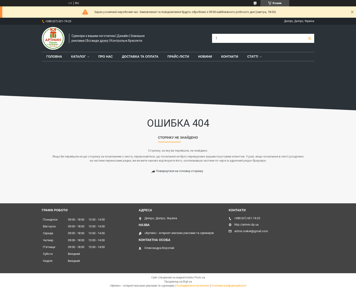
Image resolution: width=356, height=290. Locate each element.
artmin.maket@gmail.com (251, 231)
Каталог (78, 56)
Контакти (229, 56)
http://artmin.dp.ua (246, 224)
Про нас (105, 56)
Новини (205, 56)
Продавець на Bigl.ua (178, 281)
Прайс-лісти (178, 56)
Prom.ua (200, 277)
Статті (252, 56)
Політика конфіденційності (229, 285)
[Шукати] (309, 38)
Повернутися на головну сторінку (179, 171)
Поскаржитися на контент (193, 285)
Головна (54, 56)
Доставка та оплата (140, 56)
